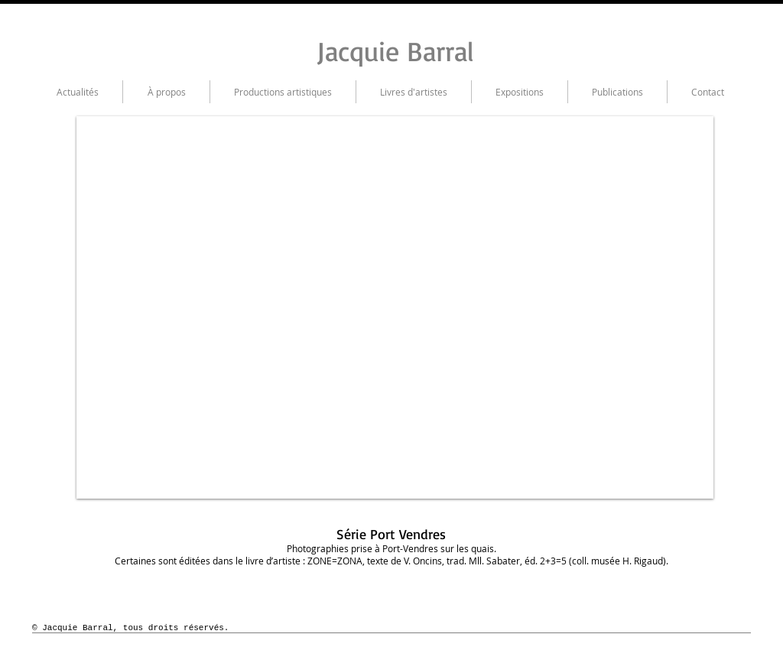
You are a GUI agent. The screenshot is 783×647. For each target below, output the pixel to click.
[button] (394, 307)
